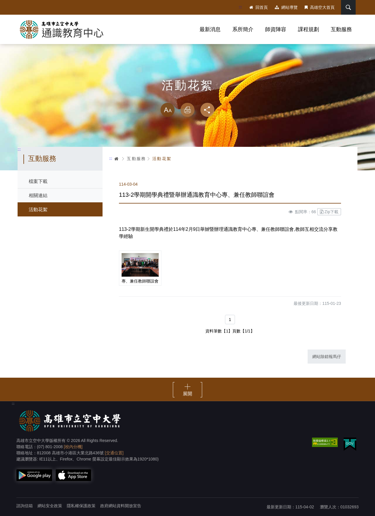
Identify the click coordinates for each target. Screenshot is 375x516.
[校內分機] (73, 446)
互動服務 (341, 29)
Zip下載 (329, 211)
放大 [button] (168, 110)
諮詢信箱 (24, 505)
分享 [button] (207, 110)
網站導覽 (286, 7)
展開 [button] (187, 393)
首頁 (116, 159)
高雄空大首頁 (320, 7)
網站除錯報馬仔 (326, 356)
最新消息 (210, 29)
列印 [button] (187, 110)
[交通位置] (114, 453)
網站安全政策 (50, 505)
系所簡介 (242, 29)
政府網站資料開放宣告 (120, 505)
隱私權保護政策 (81, 505)
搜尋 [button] (348, 7)
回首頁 (258, 7)
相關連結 (38, 195)
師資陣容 (275, 29)
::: (240, 7)
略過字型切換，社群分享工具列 (187, 96)
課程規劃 (308, 29)
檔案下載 (38, 181)
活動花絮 (38, 209)
